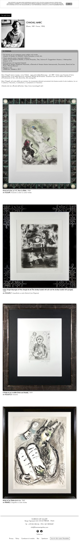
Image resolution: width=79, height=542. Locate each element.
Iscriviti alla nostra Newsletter (60, 538)
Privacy (11, 538)
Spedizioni (45, 538)
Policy (17, 538)
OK (69, 4)
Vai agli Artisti (5, 15)
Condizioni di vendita (28, 538)
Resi (38, 538)
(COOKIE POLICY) (59, 4)
